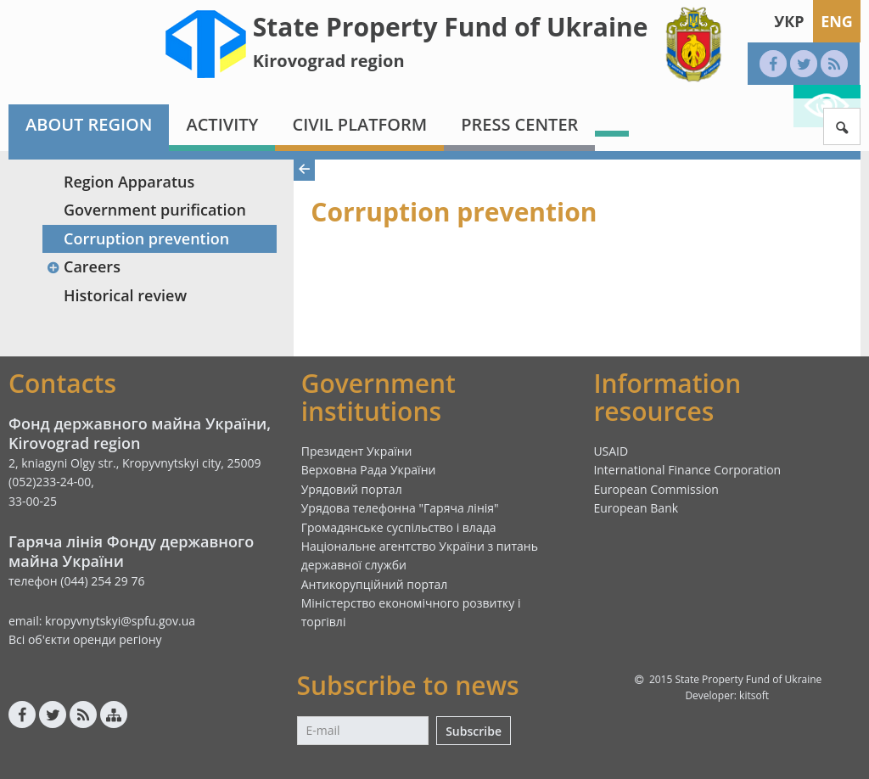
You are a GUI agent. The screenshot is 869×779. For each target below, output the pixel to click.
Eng (837, 21)
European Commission (656, 489)
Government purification (155, 209)
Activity (222, 124)
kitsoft (754, 695)
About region (88, 124)
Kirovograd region (329, 60)
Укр (789, 21)
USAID (610, 451)
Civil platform (359, 124)
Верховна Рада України (368, 470)
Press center (519, 124)
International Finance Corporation (687, 470)
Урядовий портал (351, 489)
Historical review (125, 295)
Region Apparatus (129, 181)
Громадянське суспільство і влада (398, 527)
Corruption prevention (146, 238)
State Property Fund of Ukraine (450, 26)
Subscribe (474, 731)
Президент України (356, 451)
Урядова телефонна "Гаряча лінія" (400, 508)
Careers (83, 266)
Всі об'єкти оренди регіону (85, 639)
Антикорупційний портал (374, 584)
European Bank (635, 508)
